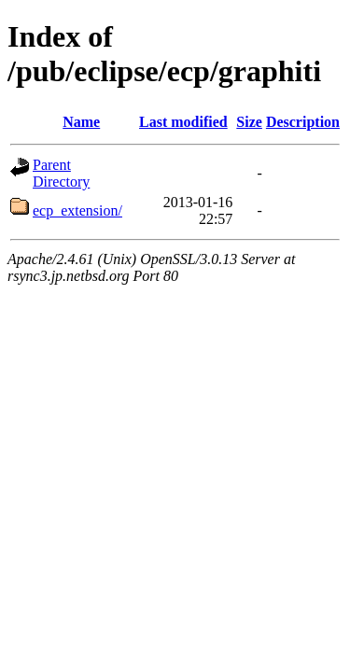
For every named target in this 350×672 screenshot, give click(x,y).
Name (81, 122)
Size (249, 122)
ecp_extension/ (77, 210)
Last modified (183, 122)
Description (303, 122)
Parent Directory (61, 173)
